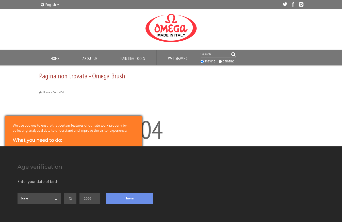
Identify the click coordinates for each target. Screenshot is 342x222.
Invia (130, 198)
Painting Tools (133, 58)
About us (90, 58)
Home (55, 58)
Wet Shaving (178, 58)
